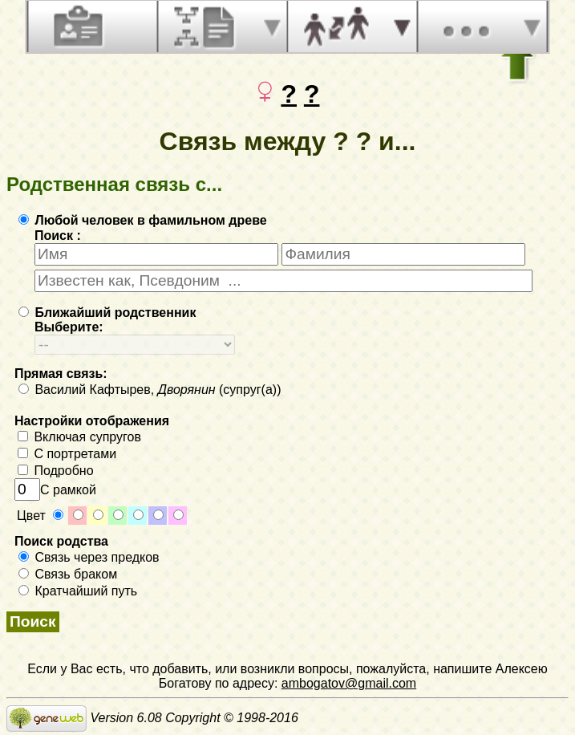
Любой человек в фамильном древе (142, 220)
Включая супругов (79, 437)
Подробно (56, 470)
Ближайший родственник (107, 312)
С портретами (67, 454)
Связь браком (67, 574)
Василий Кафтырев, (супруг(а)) (149, 389)
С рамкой (55, 490)
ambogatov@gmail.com (348, 683)
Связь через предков (89, 557)
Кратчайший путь (77, 591)
